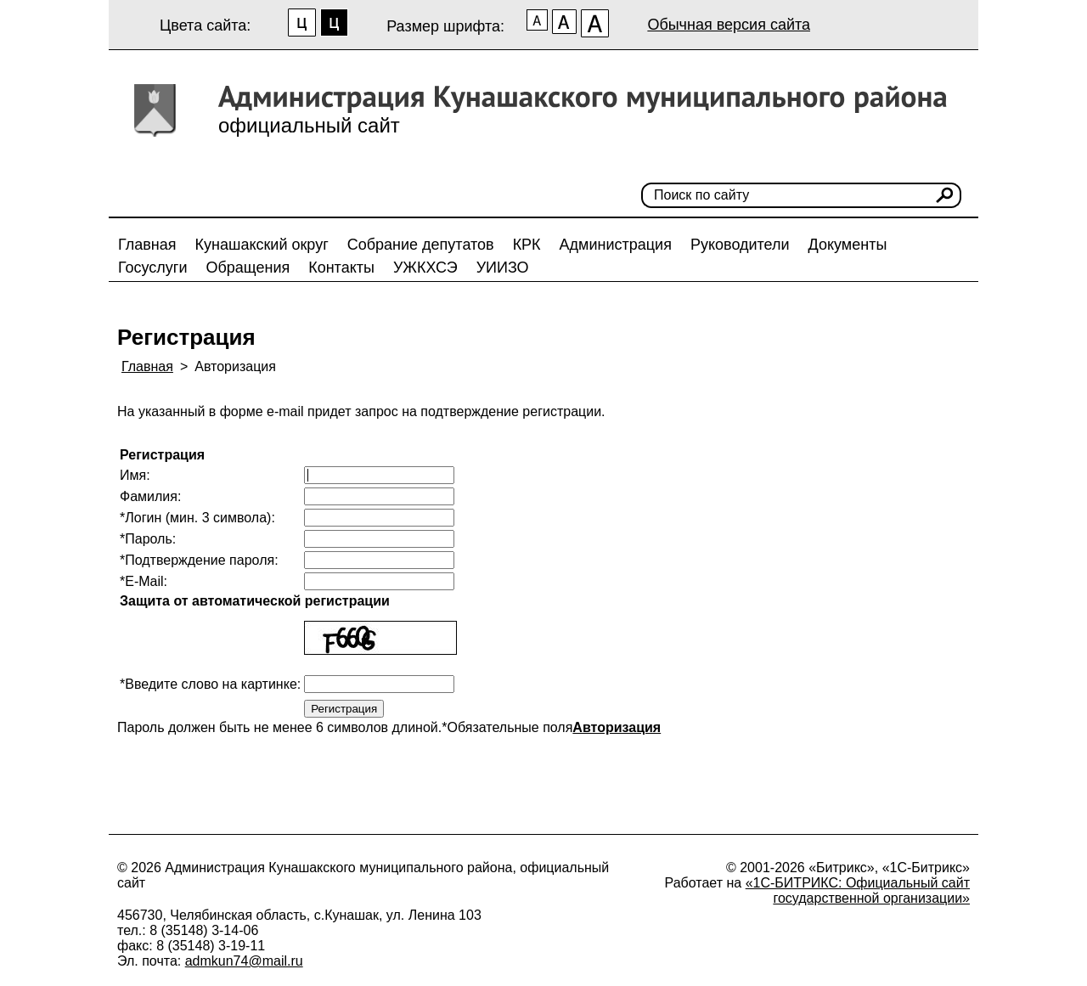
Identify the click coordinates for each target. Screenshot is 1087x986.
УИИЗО (502, 267)
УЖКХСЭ (425, 267)
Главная (147, 244)
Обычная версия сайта (728, 24)
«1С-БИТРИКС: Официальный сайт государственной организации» (858, 890)
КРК (527, 244)
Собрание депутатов (420, 244)
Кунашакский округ (262, 244)
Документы (847, 244)
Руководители (740, 244)
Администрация (616, 244)
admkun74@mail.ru (244, 961)
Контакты (341, 267)
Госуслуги (152, 267)
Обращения (248, 267)
